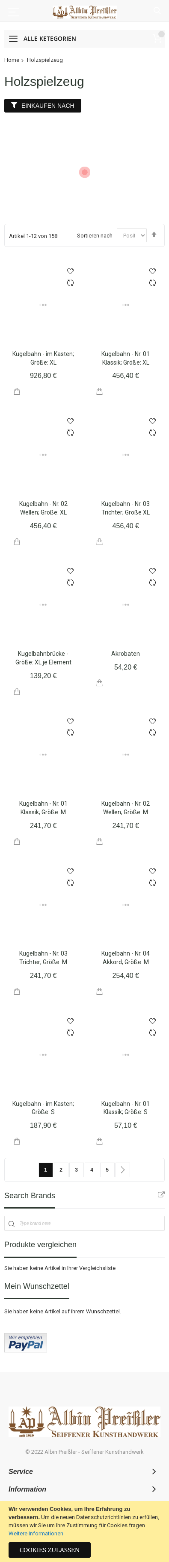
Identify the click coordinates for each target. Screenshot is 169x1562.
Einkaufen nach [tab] (47, 105)
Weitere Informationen (36, 1533)
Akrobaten (125, 653)
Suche (157, 10)
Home (11, 60)
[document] (84, 1531)
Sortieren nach (95, 235)
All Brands (161, 1194)
